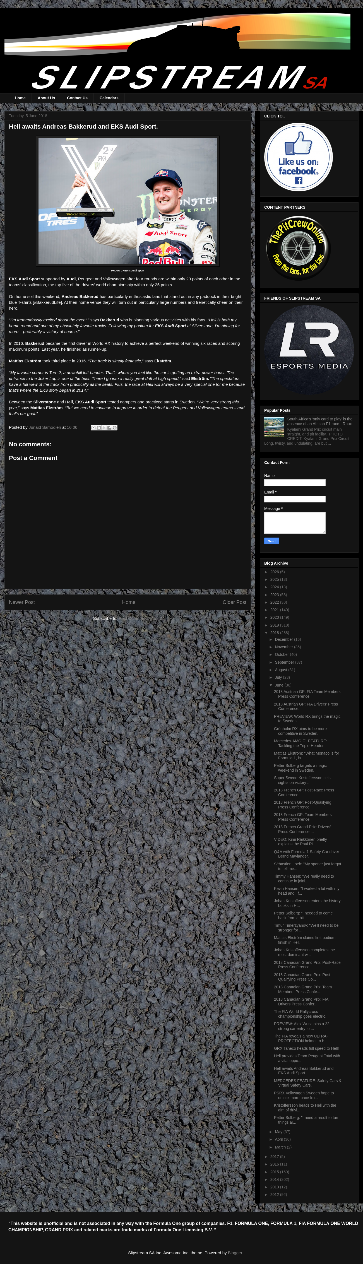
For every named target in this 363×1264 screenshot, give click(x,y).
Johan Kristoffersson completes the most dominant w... (304, 952)
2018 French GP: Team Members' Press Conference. (303, 817)
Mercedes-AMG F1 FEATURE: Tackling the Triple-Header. (300, 743)
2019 (275, 625)
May (279, 1132)
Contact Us (77, 98)
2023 (275, 595)
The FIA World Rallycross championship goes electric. (300, 1014)
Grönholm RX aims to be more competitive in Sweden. (300, 731)
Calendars (109, 98)
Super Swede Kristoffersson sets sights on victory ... (302, 780)
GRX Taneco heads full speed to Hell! (306, 1048)
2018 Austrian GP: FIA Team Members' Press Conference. (307, 694)
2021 (275, 610)
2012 (275, 1194)
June (279, 685)
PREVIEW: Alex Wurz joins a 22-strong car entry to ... (302, 1026)
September (285, 662)
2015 (275, 1172)
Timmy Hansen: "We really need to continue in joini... (304, 878)
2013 (275, 1187)
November (284, 647)
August (281, 670)
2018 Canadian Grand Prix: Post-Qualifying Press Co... (302, 977)
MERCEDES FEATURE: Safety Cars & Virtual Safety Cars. (308, 1083)
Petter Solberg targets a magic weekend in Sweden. (300, 767)
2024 (275, 587)
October (282, 654)
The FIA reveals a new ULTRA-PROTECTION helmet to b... (301, 1038)
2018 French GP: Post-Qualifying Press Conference (302, 804)
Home (20, 98)
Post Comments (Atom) (140, 618)
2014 (275, 1179)
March (281, 1147)
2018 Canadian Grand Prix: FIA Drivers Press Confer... (301, 1001)
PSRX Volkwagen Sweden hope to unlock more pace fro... (304, 1095)
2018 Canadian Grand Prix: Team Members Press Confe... (303, 989)
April (279, 1139)
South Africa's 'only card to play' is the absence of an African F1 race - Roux (320, 421)
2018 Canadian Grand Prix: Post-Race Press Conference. (307, 964)
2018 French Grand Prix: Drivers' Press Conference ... (302, 829)
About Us (46, 98)
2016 (275, 1164)
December (284, 639)
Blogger (235, 1252)
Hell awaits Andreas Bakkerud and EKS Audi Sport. (303, 1070)
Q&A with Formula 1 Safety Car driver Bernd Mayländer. (306, 854)
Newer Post (22, 602)
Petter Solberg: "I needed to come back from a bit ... (303, 915)
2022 (275, 602)
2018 (275, 632)
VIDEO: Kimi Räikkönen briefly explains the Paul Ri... (300, 841)
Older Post (234, 602)
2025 (275, 579)
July (279, 677)
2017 (275, 1156)
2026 (275, 572)
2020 (275, 617)
